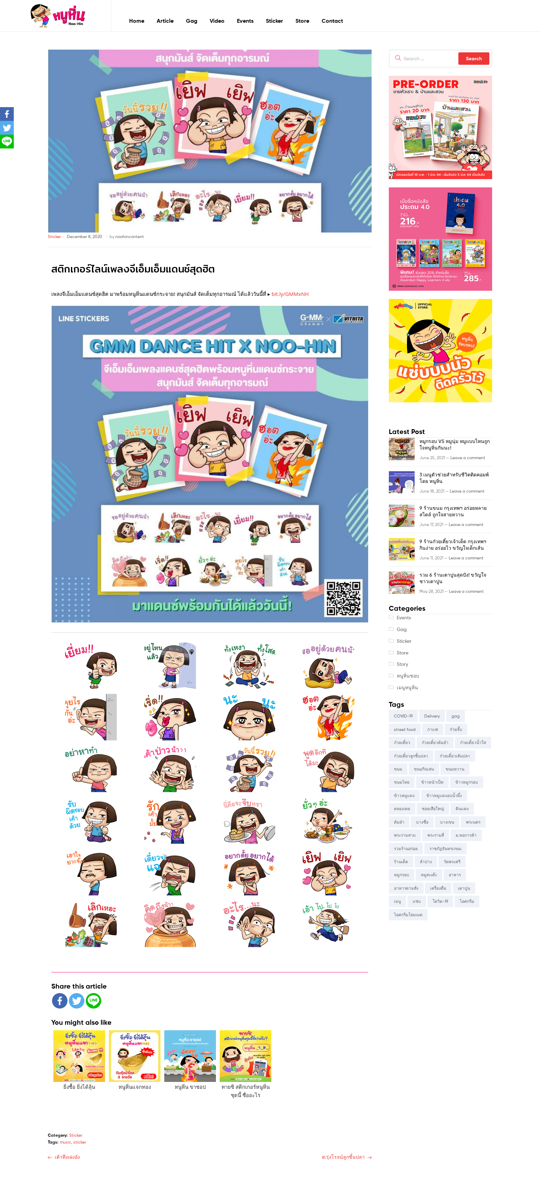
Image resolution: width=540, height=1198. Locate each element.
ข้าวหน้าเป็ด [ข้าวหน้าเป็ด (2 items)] (432, 782)
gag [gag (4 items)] (455, 716)
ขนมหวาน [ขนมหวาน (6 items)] (455, 769)
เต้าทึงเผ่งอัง (67, 1156)
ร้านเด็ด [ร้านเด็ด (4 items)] (401, 861)
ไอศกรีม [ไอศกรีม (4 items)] (467, 901)
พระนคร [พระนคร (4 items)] (473, 822)
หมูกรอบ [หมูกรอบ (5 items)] (401, 874)
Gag (191, 20)
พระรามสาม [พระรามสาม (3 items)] (405, 835)
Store (302, 20)
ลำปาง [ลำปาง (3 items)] (426, 861)
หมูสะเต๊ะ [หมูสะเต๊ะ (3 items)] (429, 874)
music (65, 1142)
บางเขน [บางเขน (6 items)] (447, 822)
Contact (332, 20)
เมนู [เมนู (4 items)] (397, 901)
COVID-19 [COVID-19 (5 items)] (403, 716)
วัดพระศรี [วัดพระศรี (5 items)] (452, 861)
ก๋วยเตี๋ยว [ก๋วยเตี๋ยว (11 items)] (402, 742)
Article (165, 20)
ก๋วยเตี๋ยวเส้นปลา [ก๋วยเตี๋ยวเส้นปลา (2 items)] (455, 755)
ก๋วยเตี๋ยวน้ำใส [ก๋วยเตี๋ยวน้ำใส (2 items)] (473, 742)
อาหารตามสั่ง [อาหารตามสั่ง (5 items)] (406, 888)
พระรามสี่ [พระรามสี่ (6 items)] (435, 835)
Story (402, 664)
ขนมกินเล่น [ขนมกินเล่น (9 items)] (424, 769)
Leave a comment (467, 457)
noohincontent (129, 236)
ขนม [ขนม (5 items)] (398, 769)
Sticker (274, 20)
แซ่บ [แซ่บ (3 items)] (417, 901)
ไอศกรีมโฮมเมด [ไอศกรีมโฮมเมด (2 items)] (408, 914)
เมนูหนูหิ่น (407, 687)
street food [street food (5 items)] (405, 729)
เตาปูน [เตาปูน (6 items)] (464, 888)
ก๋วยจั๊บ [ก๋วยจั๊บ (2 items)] (456, 729)
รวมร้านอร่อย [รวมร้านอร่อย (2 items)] (406, 848)
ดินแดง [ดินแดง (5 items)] (462, 808)
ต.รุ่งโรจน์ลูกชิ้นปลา (343, 1156)
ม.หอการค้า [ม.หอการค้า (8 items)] (466, 835)
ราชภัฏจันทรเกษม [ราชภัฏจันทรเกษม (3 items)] (445, 848)
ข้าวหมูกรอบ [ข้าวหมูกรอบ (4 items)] (466, 782)
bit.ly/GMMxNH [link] (290, 293)
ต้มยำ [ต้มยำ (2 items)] (399, 822)
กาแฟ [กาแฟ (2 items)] (432, 729)
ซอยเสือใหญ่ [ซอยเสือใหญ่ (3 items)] (433, 808)
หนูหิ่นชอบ (408, 676)
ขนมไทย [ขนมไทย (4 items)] (401, 782)
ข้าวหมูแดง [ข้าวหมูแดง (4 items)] (404, 795)
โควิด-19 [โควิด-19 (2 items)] (440, 901)
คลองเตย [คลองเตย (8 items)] (402, 808)
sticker (79, 1142)
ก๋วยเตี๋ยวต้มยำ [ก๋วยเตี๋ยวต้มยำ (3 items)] (435, 742)
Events (245, 20)
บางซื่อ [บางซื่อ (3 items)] (422, 822)
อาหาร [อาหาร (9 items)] (455, 874)
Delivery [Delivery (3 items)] (432, 716)
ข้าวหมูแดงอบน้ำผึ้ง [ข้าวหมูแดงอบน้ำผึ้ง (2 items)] (444, 795)
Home (136, 20)
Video (217, 20)
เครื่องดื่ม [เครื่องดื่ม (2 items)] (438, 888)
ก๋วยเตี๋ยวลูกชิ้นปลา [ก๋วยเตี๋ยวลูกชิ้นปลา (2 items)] (411, 755)
